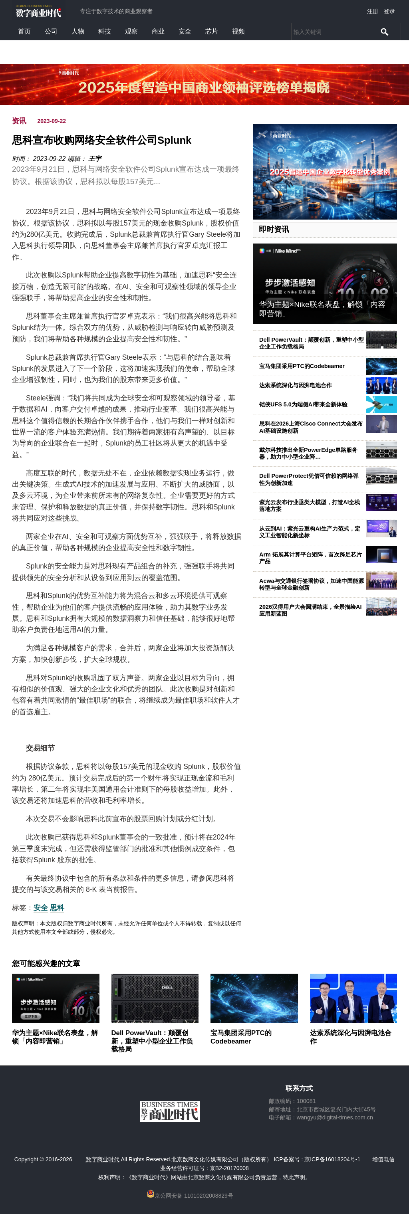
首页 (24, 31)
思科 (57, 908)
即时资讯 (274, 229)
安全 (185, 31)
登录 (389, 11)
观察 (131, 31)
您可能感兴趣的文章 (46, 964)
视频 (238, 31)
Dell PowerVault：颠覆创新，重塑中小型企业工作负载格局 (152, 1041)
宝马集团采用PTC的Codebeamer (302, 366)
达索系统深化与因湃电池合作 (295, 385)
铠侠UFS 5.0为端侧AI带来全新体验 (303, 404)
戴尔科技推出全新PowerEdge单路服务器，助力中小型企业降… (308, 453)
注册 (372, 11)
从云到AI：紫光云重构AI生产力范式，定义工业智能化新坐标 (309, 532)
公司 (51, 31)
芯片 (211, 31)
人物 (77, 31)
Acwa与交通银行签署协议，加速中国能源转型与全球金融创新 (311, 584)
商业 (158, 31)
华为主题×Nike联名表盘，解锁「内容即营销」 (55, 1037)
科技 (104, 31)
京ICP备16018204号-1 (332, 1159)
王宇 (94, 158)
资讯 (19, 121)
